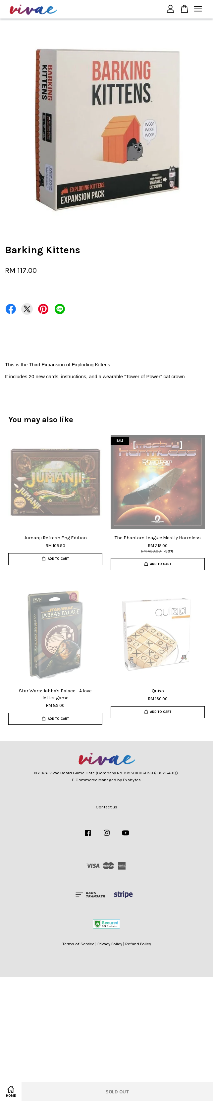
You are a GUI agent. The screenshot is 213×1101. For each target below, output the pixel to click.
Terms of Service (78, 943)
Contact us (106, 806)
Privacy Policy (109, 943)
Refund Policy (138, 943)
